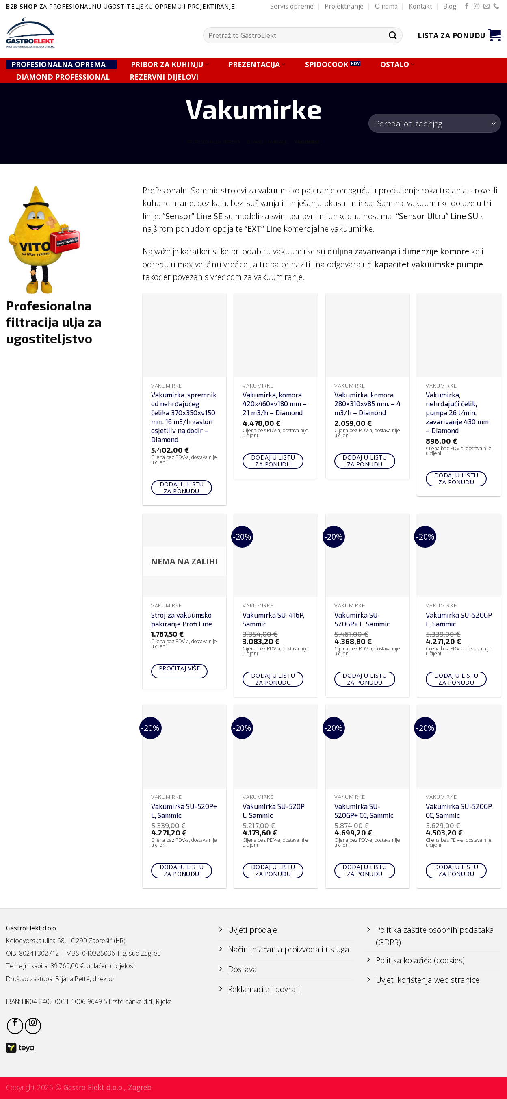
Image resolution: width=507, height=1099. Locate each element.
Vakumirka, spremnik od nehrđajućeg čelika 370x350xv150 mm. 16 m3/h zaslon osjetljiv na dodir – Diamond (184, 416)
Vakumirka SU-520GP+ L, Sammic (362, 619)
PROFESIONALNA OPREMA (61, 64)
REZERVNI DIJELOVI (164, 77)
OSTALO (397, 64)
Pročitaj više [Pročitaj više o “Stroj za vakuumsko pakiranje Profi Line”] (179, 668)
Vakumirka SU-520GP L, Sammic (459, 619)
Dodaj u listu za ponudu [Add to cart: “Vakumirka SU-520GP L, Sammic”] (456, 679)
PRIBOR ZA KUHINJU (170, 64)
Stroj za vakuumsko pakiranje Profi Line (181, 619)
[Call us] (496, 6)
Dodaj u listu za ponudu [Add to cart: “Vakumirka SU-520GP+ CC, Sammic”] (364, 870)
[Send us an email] (486, 6)
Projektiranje (344, 6)
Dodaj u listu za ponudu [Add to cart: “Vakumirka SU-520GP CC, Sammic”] (456, 870)
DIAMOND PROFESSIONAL (63, 77)
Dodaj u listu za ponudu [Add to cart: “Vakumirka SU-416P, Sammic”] (273, 679)
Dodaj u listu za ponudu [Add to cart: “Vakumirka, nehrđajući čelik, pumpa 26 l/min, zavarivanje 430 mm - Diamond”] (456, 478)
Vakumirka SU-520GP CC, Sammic (459, 810)
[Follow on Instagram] (477, 6)
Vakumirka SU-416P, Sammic (273, 619)
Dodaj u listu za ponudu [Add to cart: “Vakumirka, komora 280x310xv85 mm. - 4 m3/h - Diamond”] (364, 460)
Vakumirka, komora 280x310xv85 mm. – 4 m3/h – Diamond (367, 403)
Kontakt (420, 6)
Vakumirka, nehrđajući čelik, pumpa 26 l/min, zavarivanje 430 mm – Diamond (457, 412)
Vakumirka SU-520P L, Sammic (274, 810)
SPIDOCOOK (326, 64)
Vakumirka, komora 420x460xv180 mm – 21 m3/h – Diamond (275, 403)
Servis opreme (292, 6)
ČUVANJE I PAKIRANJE (267, 142)
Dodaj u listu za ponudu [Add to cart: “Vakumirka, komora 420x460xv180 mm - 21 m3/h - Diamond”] (273, 460)
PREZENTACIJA (256, 64)
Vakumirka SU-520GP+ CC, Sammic (364, 810)
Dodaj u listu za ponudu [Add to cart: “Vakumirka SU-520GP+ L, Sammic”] (364, 679)
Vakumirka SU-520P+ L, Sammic (184, 810)
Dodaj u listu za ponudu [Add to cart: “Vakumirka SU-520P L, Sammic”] (273, 870)
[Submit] (393, 35)
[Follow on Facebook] (467, 6)
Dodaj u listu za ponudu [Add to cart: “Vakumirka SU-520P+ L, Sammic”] (182, 870)
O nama (386, 6)
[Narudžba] (434, 123)
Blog (450, 6)
